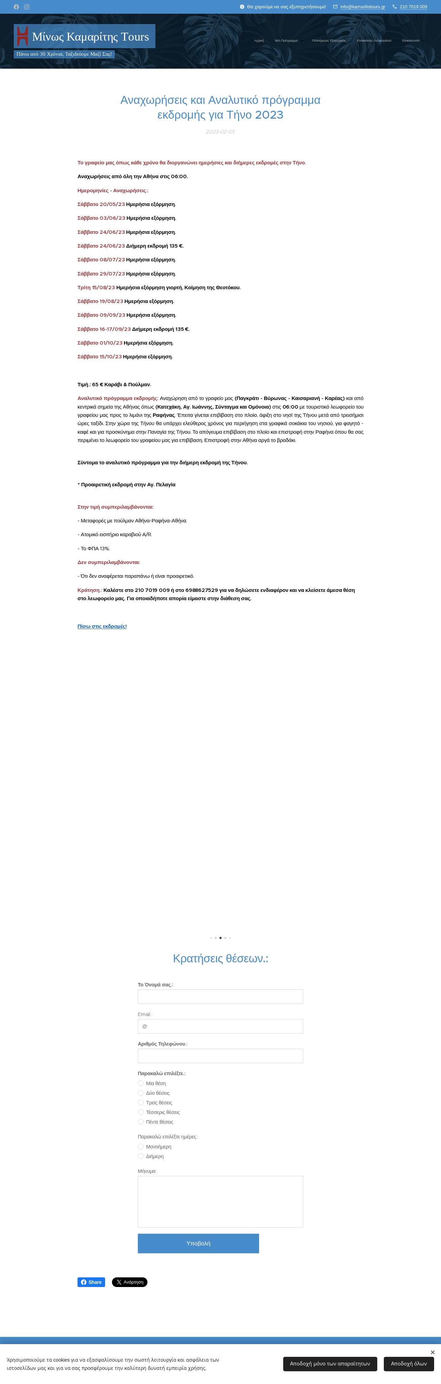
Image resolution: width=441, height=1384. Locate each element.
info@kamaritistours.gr (362, 6)
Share (91, 1282)
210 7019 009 (413, 6)
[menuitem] (373, 41)
